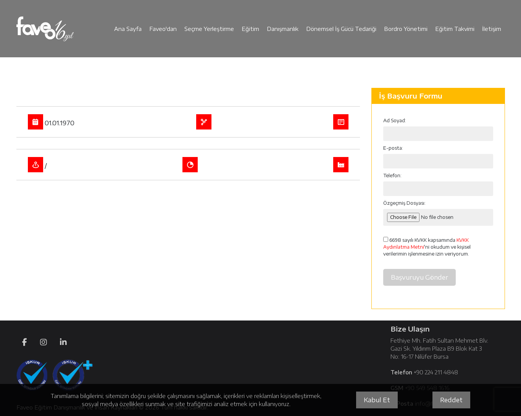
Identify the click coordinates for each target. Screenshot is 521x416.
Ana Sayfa (128, 29)
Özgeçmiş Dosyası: (404, 203)
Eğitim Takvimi (454, 29)
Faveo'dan (163, 29)
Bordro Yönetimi (405, 29)
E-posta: (393, 148)
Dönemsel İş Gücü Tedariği (341, 29)
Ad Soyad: (394, 120)
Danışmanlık (282, 29)
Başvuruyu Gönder (419, 277)
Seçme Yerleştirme (209, 29)
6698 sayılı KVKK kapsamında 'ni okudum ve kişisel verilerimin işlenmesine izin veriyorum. (427, 247)
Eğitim (250, 29)
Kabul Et (377, 400)
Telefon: (392, 175)
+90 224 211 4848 (436, 372)
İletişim (491, 29)
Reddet (451, 400)
